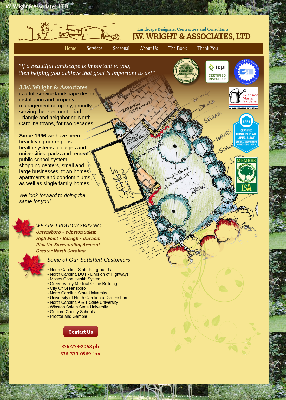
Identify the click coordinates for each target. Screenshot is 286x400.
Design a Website (172, 395)
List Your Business (198, 395)
